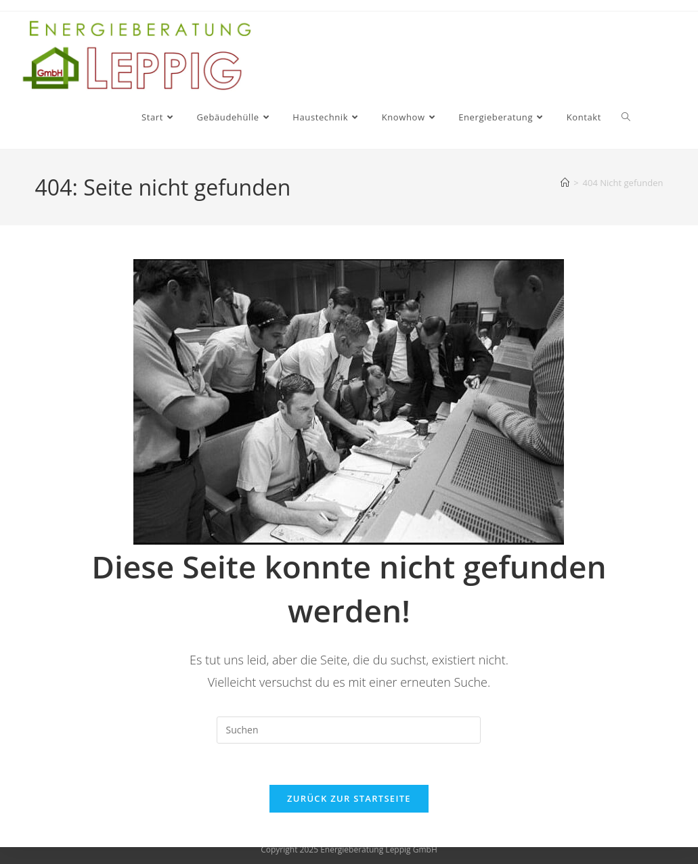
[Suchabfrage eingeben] (349, 730)
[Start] (565, 183)
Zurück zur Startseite (349, 798)
